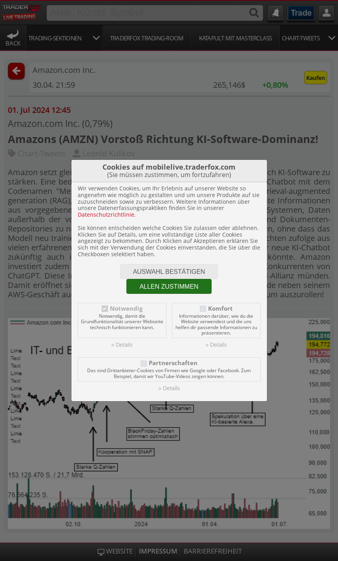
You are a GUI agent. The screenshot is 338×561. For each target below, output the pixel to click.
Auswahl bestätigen (169, 271)
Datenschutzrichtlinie (106, 214)
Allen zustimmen (168, 286)
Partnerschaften (173, 363)
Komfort (220, 308)
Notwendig (126, 308)
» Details (121, 345)
